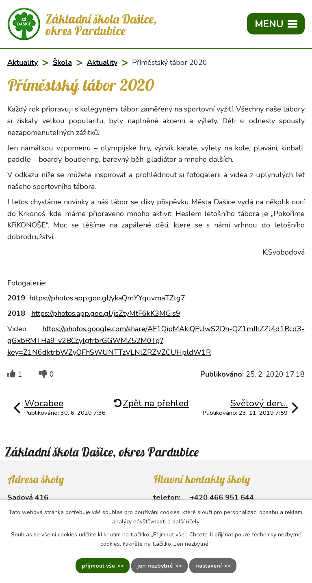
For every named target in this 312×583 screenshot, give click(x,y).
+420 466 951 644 (222, 497)
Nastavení (208, 566)
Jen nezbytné (155, 566)
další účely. (186, 521)
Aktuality (22, 62)
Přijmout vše (98, 566)
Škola (62, 62)
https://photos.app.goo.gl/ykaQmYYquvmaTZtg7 (107, 298)
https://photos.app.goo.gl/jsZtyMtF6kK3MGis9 (105, 313)
